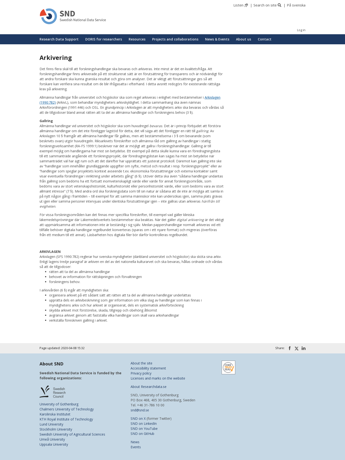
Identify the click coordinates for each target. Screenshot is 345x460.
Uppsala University (54, 444)
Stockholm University (56, 429)
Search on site (265, 5)
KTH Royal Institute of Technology (66, 419)
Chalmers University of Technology (67, 409)
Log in (301, 30)
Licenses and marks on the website (158, 378)
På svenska (296, 5)
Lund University (51, 424)
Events (136, 447)
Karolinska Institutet (55, 414)
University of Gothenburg (59, 404)
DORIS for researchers (103, 39)
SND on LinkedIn (144, 423)
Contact (264, 39)
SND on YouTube (144, 428)
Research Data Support (59, 39)
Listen (238, 5)
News (135, 442)
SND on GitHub (142, 433)
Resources (137, 39)
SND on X (138, 418)
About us (243, 39)
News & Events (217, 39)
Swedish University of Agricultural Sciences (72, 434)
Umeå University (52, 439)
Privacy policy (141, 373)
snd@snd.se (140, 410)
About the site (141, 363)
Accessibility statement (148, 368)
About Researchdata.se (149, 386)
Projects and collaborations (175, 39)
